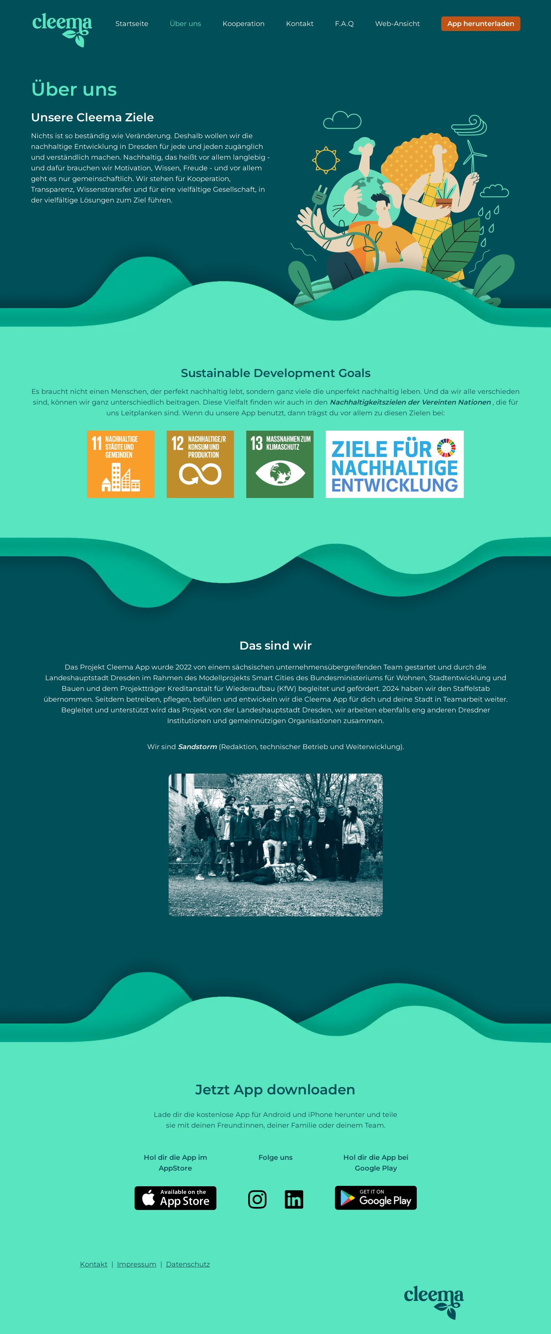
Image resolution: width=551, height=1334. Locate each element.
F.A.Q (344, 24)
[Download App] (480, 23)
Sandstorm (198, 747)
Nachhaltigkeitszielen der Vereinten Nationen (411, 402)
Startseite (131, 24)
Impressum (136, 1264)
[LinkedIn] (294, 1199)
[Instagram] (257, 1199)
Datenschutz (188, 1264)
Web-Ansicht (397, 24)
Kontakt (300, 24)
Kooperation (244, 24)
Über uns (185, 24)
